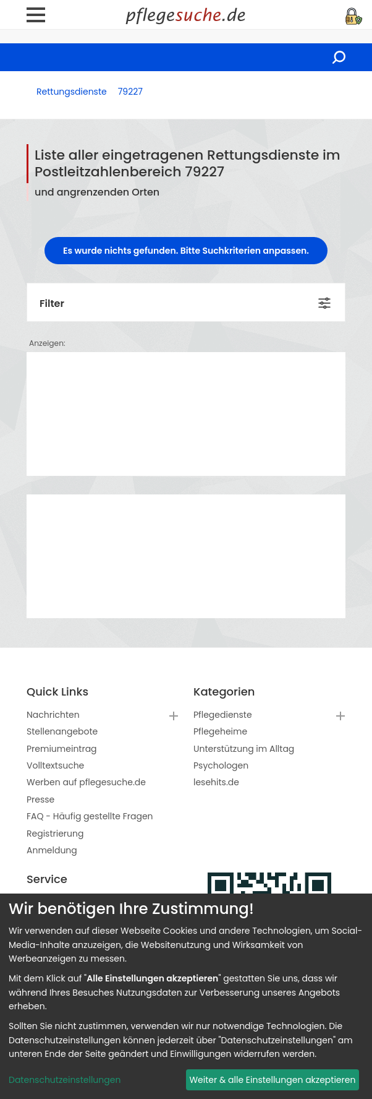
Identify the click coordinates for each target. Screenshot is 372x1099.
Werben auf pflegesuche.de (86, 782)
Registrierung (55, 833)
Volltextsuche (55, 765)
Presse (40, 799)
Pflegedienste (222, 715)
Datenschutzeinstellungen (64, 1080)
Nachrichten (53, 715)
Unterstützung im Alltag (243, 749)
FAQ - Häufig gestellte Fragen (90, 816)
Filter (52, 303)
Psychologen (220, 765)
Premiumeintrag (62, 749)
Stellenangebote (62, 731)
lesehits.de (216, 782)
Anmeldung (52, 850)
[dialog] (186, 996)
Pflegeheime (220, 731)
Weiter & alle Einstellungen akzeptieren (272, 1080)
